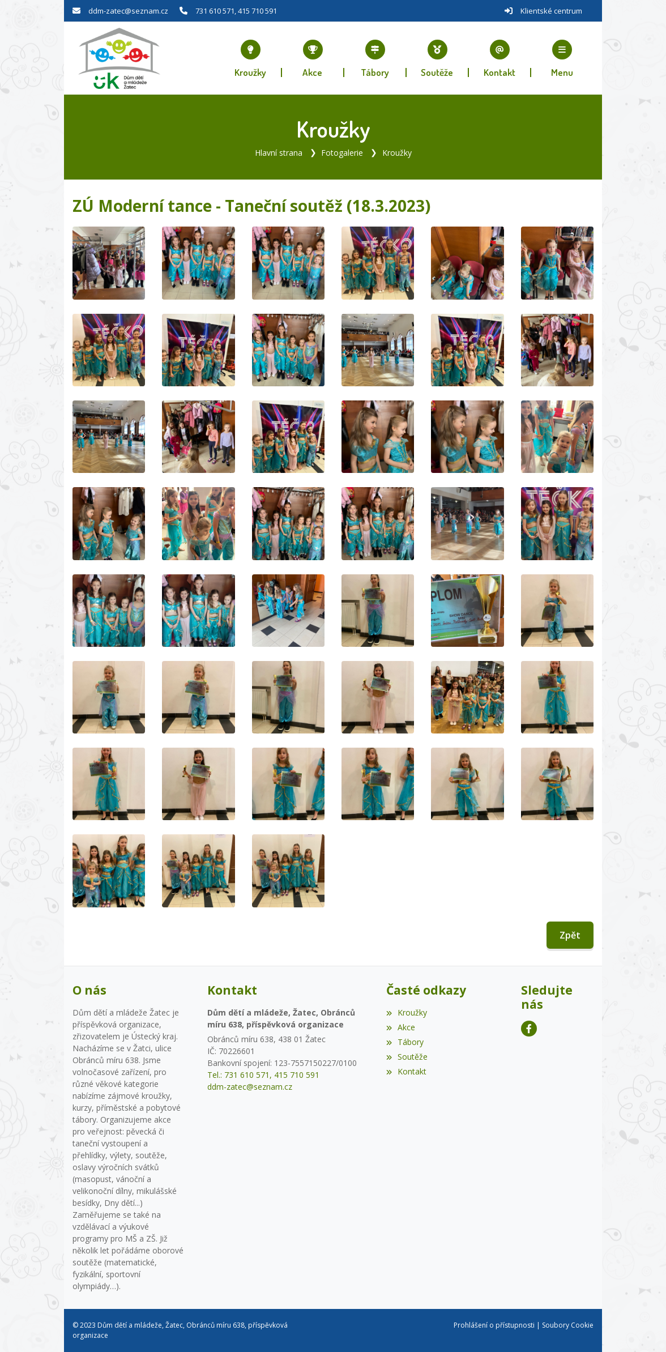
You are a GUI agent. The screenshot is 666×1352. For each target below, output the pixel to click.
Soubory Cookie (568, 1325)
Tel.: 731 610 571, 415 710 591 (263, 1074)
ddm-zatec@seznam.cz (128, 11)
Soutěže (407, 1056)
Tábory (405, 1042)
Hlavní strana (278, 152)
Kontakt (406, 1071)
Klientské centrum (551, 11)
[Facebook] (529, 1029)
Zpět (570, 935)
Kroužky (397, 152)
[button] (562, 58)
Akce (400, 1027)
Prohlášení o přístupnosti (494, 1325)
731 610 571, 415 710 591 (236, 11)
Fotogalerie (342, 152)
